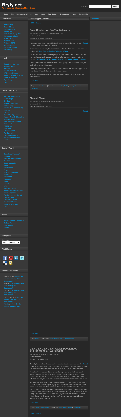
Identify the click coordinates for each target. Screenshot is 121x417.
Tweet (85, 43)
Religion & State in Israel (13, 75)
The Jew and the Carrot (13, 195)
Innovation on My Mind (12, 34)
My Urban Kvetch (10, 188)
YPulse (6, 228)
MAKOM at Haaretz (11, 73)
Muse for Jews (9, 119)
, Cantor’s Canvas (79, 59)
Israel (37, 407)
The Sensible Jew (10, 202)
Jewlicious (8, 174)
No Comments (69, 338)
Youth (47, 407)
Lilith (6, 186)
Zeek (5, 206)
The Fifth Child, (42, 59)
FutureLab (8, 31)
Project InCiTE (9, 43)
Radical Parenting (10, 223)
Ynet (5, 82)
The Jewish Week (10, 200)
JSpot (6, 181)
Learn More (34, 81)
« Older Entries (35, 23)
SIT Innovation (9, 45)
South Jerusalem (10, 78)
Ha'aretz (7, 68)
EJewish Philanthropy (12, 159)
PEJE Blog (8, 126)
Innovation (38, 86)
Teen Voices (8, 225)
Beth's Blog (8, 25)
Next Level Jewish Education (60, 59)
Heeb (6, 165)
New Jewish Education (12, 122)
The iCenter (8, 80)
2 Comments (77, 407)
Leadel (6, 184)
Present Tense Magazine (13, 190)
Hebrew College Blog (12, 103)
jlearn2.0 (7, 110)
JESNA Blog (8, 105)
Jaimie (6, 304)
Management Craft (11, 36)
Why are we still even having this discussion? (13, 279)
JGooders (7, 179)
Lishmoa (7, 112)
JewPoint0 (8, 177)
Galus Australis (10, 163)
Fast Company (9, 29)
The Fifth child (9, 131)
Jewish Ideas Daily (11, 172)
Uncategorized (73, 86)
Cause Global (9, 27)
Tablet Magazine (10, 193)
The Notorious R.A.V (11, 135)
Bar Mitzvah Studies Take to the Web (53, 51)
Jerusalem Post (10, 71)
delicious (95, 19)
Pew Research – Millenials (14, 221)
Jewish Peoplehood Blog (13, 108)
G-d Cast (7, 101)
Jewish (44, 86)
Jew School (8, 168)
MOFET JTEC (9, 38)
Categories (6, 240)
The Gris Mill (8, 133)
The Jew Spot (9, 197)
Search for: (84, 6)
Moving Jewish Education (14, 117)
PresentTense (9, 41)
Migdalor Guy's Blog (11, 115)
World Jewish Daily (11, 204)
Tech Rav (7, 128)
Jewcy (6, 170)
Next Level (8, 124)
